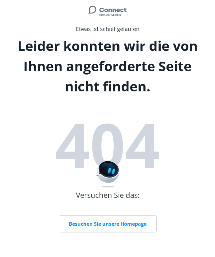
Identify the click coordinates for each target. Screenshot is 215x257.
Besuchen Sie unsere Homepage (108, 224)
